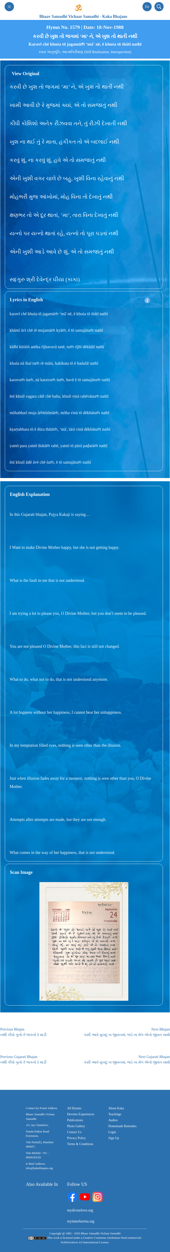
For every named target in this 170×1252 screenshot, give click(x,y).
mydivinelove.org (80, 1210)
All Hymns (74, 1108)
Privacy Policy (76, 1138)
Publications (75, 1120)
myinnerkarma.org (80, 1221)
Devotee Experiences (80, 1114)
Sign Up (113, 1138)
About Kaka (116, 1108)
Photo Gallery (76, 1126)
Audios (113, 1120)
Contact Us (74, 1132)
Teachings (114, 1114)
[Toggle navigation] (9, 6)
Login (112, 1132)
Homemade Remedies (122, 1126)
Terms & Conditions (80, 1144)
